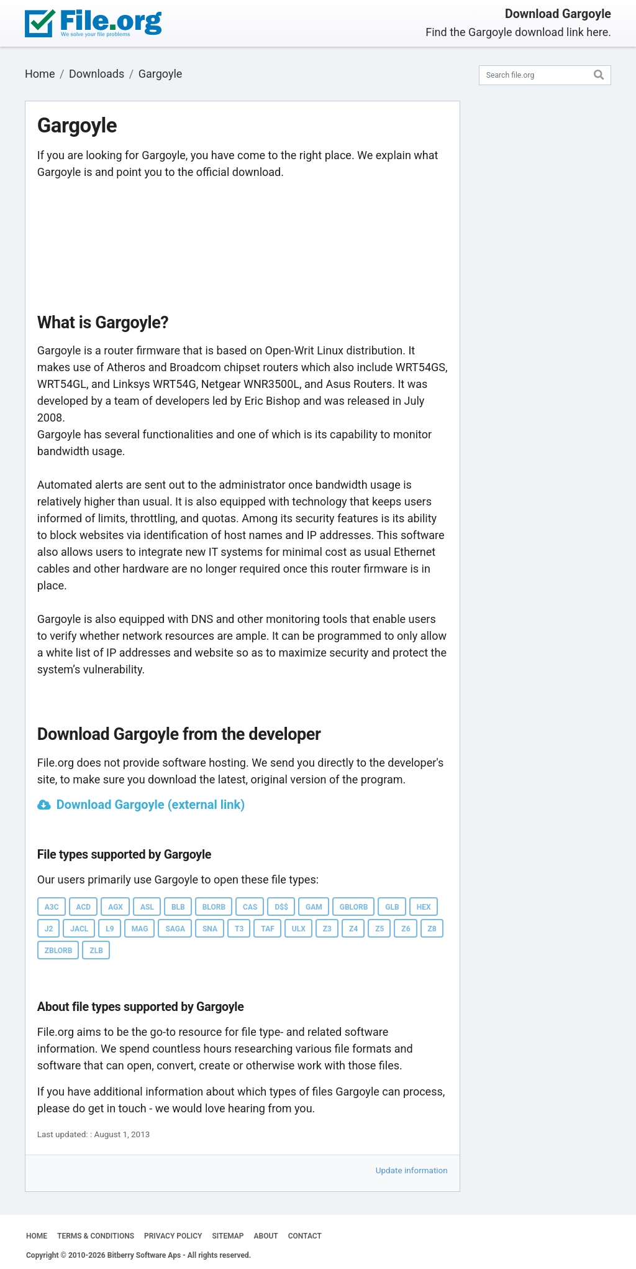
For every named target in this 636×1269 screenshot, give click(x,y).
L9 (110, 929)
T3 (239, 929)
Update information (412, 1170)
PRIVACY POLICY (173, 1236)
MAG (140, 929)
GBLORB (354, 907)
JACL (79, 929)
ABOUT (266, 1236)
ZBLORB (59, 950)
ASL (147, 907)
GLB (392, 907)
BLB (178, 907)
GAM (314, 907)
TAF (267, 929)
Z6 (405, 929)
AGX (115, 907)
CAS (250, 907)
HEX (424, 907)
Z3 (327, 929)
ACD (83, 907)
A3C (52, 907)
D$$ (281, 907)
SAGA (175, 929)
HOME (36, 1236)
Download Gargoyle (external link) (151, 804)
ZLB (95, 950)
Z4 (353, 929)
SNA (209, 929)
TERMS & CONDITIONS (95, 1236)
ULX (299, 929)
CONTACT (305, 1236)
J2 (49, 929)
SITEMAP (227, 1236)
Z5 (379, 929)
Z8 (432, 929)
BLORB (213, 907)
